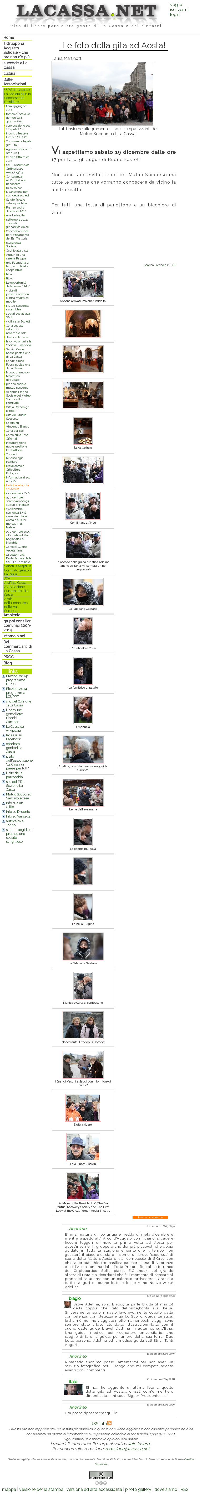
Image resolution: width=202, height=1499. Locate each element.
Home (8, 37)
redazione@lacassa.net (127, 1448)
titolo (9, 274)
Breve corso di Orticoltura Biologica (15, 469)
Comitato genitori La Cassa (17, 572)
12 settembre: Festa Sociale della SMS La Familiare (19, 558)
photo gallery (138, 1489)
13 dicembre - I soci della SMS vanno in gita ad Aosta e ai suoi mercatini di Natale (17, 518)
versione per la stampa (41, 1489)
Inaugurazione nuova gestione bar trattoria (16, 446)
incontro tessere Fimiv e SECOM (17, 135)
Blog (7, 663)
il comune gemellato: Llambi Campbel (14, 716)
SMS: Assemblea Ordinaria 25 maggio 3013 (17, 168)
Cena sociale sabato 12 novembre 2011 (16, 329)
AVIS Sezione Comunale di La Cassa (16, 591)
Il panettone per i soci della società (17, 193)
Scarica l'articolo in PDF (160, 265)
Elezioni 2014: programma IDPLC (17, 680)
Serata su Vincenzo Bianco (17, 424)
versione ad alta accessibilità (94, 1489)
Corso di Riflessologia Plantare (14, 458)
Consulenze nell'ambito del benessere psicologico (16, 182)
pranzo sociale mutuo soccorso (17, 385)
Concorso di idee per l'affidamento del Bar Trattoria (17, 234)
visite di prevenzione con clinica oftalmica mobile (17, 296)
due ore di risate (17, 337)
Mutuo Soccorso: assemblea (17, 307)
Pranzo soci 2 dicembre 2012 (16, 209)
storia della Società (13, 244)
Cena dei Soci (15, 431)
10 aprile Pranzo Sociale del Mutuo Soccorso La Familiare (18, 397)
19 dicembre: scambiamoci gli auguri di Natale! (17, 501)
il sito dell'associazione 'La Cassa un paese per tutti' (19, 762)
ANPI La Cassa (15, 583)
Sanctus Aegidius (17, 566)
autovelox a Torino (15, 823)
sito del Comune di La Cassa (18, 703)
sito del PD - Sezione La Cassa (15, 786)
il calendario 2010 (17, 493)
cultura (9, 73)
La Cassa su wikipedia (15, 728)
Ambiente (12, 615)
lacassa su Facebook (14, 737)
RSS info (101, 1423)
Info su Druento (18, 812)
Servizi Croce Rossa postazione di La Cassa (18, 352)
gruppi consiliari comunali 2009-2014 (17, 625)
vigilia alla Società (18, 321)
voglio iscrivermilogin (179, 9)
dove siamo (165, 1489)
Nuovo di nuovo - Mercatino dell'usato (18, 376)
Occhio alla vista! (17, 250)
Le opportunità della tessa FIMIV (18, 284)
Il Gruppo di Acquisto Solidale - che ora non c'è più (16, 50)
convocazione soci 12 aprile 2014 (18, 127)
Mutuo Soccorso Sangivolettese (18, 796)
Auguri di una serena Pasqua (16, 256)
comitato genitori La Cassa (14, 748)
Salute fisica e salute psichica (16, 201)
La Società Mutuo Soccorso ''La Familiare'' (17, 98)
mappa (9, 1489)
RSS (184, 1489)
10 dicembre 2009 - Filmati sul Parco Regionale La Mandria (18, 537)
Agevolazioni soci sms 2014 (18, 151)
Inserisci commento (150, 1217)
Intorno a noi (14, 636)
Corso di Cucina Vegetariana (16, 548)
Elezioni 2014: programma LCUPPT (17, 693)
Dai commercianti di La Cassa (17, 646)
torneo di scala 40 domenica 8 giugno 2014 (18, 117)
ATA (7, 578)
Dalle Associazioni (14, 81)
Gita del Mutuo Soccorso (16, 416)
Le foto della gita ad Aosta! (17, 487)
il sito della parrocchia (14, 775)
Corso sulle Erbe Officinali (17, 436)
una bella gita (15, 215)
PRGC (8, 657)
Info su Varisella (18, 816)
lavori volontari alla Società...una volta (19, 343)
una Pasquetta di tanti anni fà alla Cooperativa (17, 266)
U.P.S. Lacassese (17, 90)
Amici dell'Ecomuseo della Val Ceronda (16, 605)
